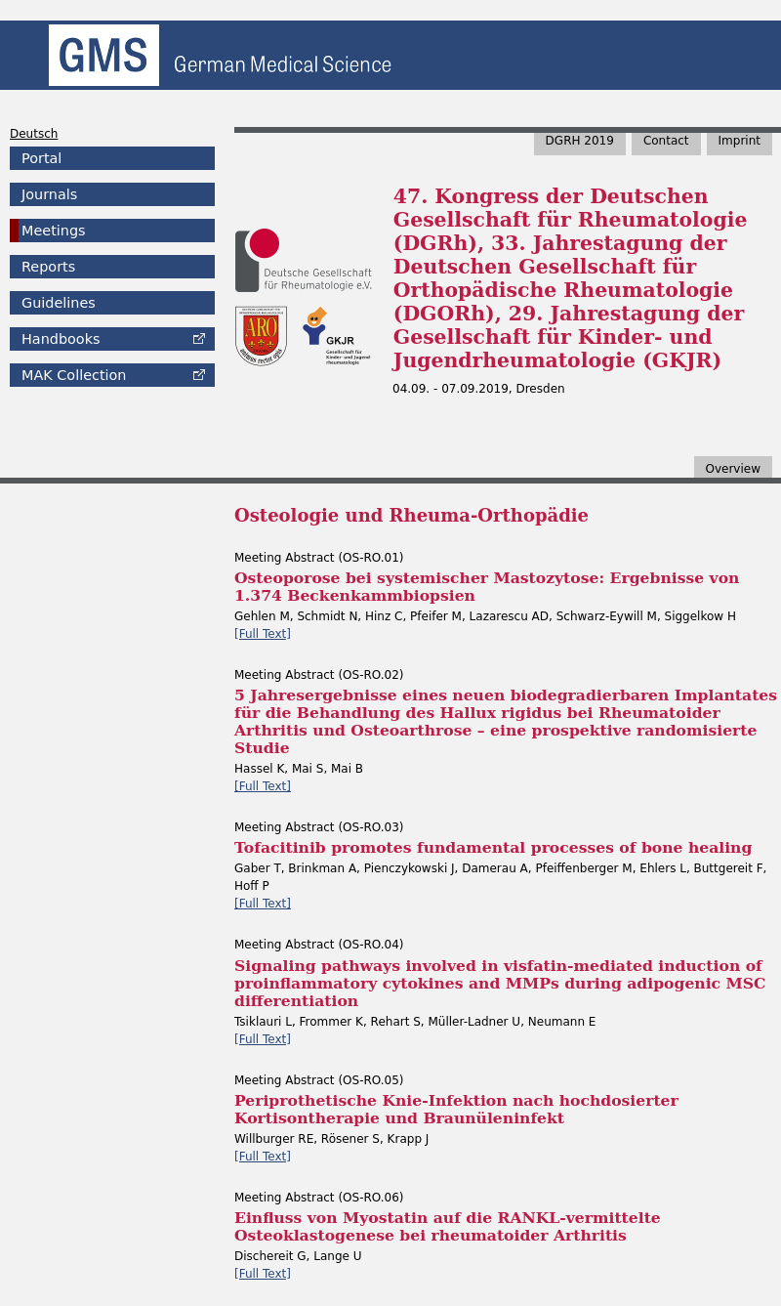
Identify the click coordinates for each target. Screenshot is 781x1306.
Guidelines (58, 303)
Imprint (739, 140)
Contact (666, 140)
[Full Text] (262, 634)
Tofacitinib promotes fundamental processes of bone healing (493, 847)
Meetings (53, 230)
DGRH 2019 (580, 140)
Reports (48, 266)
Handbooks (60, 339)
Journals (49, 194)
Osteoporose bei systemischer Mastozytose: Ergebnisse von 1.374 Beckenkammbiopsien (486, 587)
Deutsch (34, 134)
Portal (41, 158)
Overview (733, 469)
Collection (73, 375)
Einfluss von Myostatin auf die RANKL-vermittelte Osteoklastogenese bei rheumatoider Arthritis (447, 1226)
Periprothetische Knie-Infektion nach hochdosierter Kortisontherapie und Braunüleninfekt (456, 1109)
